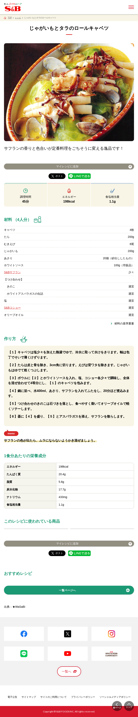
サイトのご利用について (53, 697)
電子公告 (12, 697)
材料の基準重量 (124, 323)
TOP (10, 18)
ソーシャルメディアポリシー (115, 697)
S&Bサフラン (12, 272)
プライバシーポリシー (83, 697)
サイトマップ (29, 697)
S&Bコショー (12, 307)
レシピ (18, 18)
